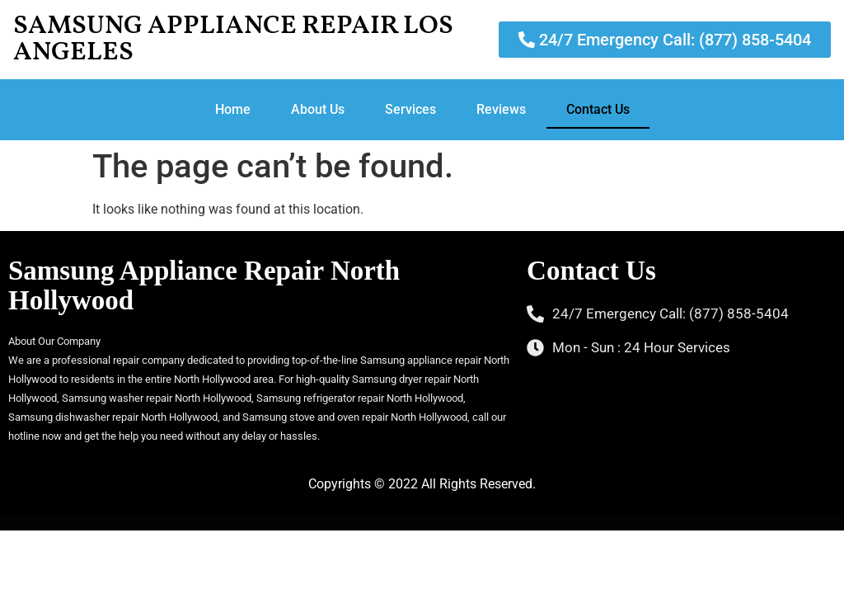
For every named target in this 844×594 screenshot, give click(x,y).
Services (410, 109)
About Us (318, 109)
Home (233, 109)
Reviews (501, 109)
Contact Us (598, 109)
